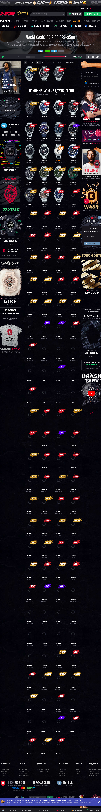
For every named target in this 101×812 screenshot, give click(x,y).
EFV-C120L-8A (44, 535)
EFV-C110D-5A (44, 469)
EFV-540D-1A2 (58, 338)
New (43, 62)
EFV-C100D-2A (29, 404)
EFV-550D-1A (44, 360)
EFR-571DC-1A (73, 184)
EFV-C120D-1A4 (73, 579)
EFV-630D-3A (73, 426)
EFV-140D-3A (30, 426)
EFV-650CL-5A (44, 557)
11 (13, 238)
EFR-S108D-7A (58, 162)
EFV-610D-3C (59, 184)
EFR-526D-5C (44, 645)
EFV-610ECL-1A (29, 294)
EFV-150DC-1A (29, 513)
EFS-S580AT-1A (29, 84)
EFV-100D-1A (30, 360)
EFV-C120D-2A (73, 513)
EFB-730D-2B (59, 316)
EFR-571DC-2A (29, 206)
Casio (5, 21)
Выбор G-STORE (65, 21)
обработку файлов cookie (41, 802)
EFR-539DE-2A (58, 689)
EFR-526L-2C (59, 645)
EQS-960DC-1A (44, 755)
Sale (78, 21)
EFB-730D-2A (30, 250)
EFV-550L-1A (73, 360)
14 (18, 167)
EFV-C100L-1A (44, 382)
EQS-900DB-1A (58, 733)
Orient (34, 21)
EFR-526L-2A (73, 645)
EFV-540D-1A (44, 338)
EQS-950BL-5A (73, 733)
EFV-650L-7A (29, 557)
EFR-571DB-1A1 (73, 118)
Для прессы (4, 773)
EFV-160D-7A (44, 579)
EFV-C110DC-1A (29, 469)
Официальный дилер (5, 8)
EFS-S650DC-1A (29, 316)
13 (17, 167)
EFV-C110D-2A (58, 426)
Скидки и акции (77, 810)
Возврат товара (23, 773)
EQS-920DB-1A (44, 733)
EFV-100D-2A (73, 338)
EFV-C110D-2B (58, 469)
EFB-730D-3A (44, 316)
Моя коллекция (63, 773)
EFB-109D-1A (44, 272)
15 (18, 238)
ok (50, 798)
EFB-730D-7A (73, 228)
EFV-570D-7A (59, 404)
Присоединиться (93, 243)
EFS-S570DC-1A (73, 140)
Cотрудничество (5, 769)
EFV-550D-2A (59, 360)
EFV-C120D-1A (58, 513)
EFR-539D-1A (30, 623)
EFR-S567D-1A (58, 118)
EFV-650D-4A (73, 535)
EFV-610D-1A (44, 162)
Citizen (17, 21)
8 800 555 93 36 (84, 8)
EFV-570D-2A (73, 404)
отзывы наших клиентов (69, 798)
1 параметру (77, 57)
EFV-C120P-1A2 (29, 601)
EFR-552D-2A (44, 667)
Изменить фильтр (93, 57)
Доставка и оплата (24, 769)
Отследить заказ (96, 8)
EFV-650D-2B (59, 535)
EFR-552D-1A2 (73, 623)
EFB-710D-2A (59, 206)
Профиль (61, 771)
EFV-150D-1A (73, 491)
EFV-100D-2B (59, 579)
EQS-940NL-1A (58, 228)
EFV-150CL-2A (44, 513)
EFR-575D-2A (30, 689)
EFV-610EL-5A (44, 294)
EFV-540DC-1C (58, 491)
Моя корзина (62, 769)
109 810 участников (89, 236)
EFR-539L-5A (58, 623)
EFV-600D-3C (44, 184)
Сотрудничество (57, 8)
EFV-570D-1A (44, 404)
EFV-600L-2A (44, 140)
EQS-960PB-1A (58, 755)
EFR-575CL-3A (44, 689)
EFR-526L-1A (58, 601)
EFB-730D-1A (44, 250)
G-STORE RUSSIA (92, 228)
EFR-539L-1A (44, 623)
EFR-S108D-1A (29, 140)
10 (13, 167)
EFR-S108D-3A (29, 228)
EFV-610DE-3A (73, 272)
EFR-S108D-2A (44, 228)
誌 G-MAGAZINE (47, 21)
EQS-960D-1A (30, 755)
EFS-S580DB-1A (58, 84)
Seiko (26, 21)
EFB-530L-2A (30, 338)
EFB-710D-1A (73, 206)
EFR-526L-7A (73, 601)
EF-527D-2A (58, 711)
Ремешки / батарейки (94, 773)
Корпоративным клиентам (44, 8)
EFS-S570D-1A (29, 162)
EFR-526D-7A (30, 645)
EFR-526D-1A (44, 601)
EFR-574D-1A (44, 491)
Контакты (76, 8)
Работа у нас (4, 771)
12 (16, 167)
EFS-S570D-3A (58, 250)
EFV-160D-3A (30, 579)
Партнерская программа (43, 769)
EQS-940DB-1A (29, 184)
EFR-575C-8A (30, 711)
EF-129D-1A (44, 711)
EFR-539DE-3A (73, 689)
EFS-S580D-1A (44, 84)
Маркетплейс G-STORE (42, 771)
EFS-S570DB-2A (58, 140)
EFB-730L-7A (73, 316)
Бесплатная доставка (18, 8)
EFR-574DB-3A (29, 491)
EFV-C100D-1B (73, 382)
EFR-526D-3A (59, 667)
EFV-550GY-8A (29, 382)
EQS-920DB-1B (29, 733)
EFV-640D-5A (44, 206)
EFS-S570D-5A (73, 250)
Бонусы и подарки (24, 775)
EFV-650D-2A (73, 469)
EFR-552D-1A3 (29, 667)
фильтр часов (75, 14)
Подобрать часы (93, 775)
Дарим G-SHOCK (68, 8)
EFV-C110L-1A (44, 426)
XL (32, 62)
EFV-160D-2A (73, 557)
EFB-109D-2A (59, 272)
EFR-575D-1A (73, 667)
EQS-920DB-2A (73, 711)
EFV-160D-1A (59, 557)
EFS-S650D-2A (58, 294)
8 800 (16, 782)
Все (38, 62)
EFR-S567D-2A (44, 118)
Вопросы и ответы (31, 8)
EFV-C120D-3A (29, 535)
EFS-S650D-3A (73, 294)
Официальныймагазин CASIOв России (23, 14)
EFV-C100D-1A (58, 382)
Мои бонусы (62, 775)
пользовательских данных (54, 802)
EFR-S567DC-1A (29, 118)
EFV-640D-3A (30, 272)
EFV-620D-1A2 (73, 162)
